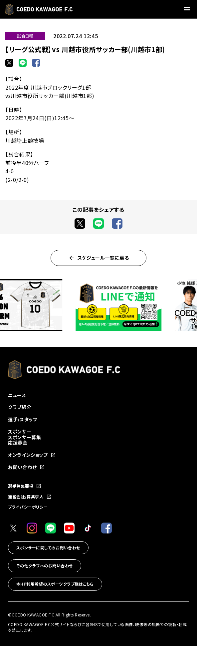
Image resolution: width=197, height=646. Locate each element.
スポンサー (19, 431)
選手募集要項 (24, 486)
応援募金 (18, 442)
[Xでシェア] (9, 63)
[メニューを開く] (188, 9)
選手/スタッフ (22, 419)
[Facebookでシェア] (36, 63)
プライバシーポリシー (28, 507)
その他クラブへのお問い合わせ (44, 565)
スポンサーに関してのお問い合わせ (48, 547)
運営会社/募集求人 (30, 496)
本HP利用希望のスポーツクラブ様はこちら (55, 584)
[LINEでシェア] (23, 63)
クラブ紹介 (19, 407)
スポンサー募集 (24, 437)
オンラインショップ (32, 455)
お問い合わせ (26, 467)
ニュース (17, 395)
